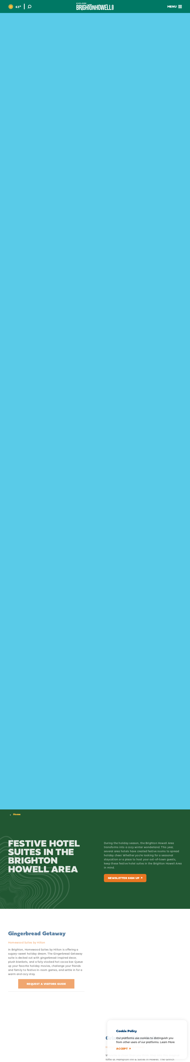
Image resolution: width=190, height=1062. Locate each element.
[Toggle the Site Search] (29, 6)
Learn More (167, 1042)
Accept (123, 1048)
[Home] (95, 6)
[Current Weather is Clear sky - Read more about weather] (14, 7)
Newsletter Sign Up (125, 878)
